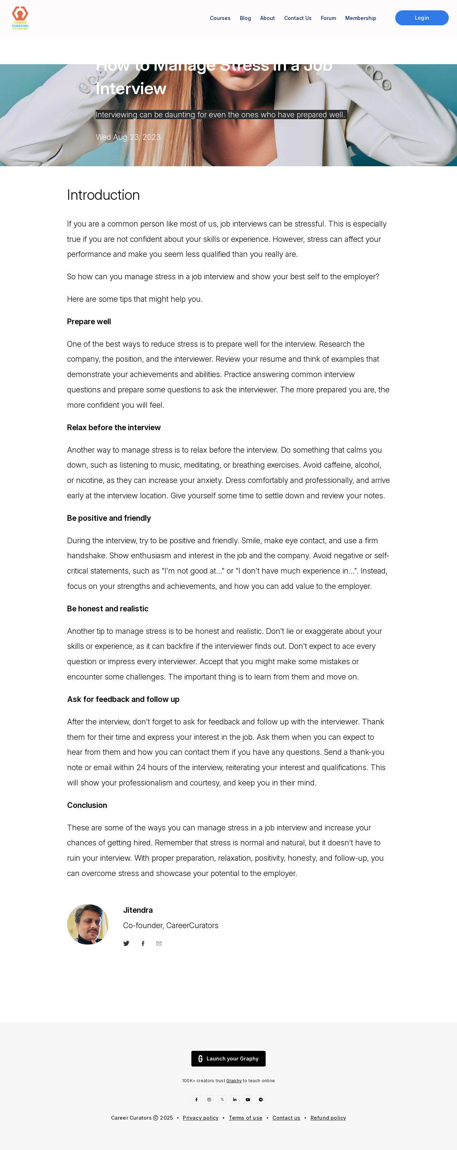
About (267, 18)
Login (422, 18)
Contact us (286, 1118)
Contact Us (298, 18)
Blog (245, 18)
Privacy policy (201, 1118)
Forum (328, 18)
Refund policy (328, 1118)
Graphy (234, 1080)
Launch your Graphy (228, 1058)
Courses (220, 18)
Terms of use (246, 1118)
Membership (360, 18)
